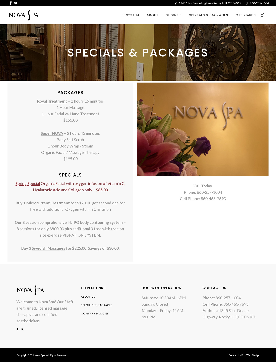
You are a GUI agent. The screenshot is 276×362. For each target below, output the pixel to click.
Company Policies (95, 313)
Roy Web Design (250, 355)
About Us (88, 297)
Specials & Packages (97, 305)
